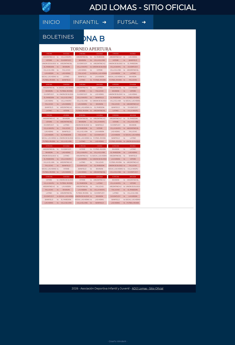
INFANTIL (93, 20)
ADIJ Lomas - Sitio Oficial (147, 288)
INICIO (51, 22)
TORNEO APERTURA (90, 48)
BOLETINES (58, 37)
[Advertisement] (117, 315)
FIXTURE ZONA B (73, 38)
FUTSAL (135, 20)
